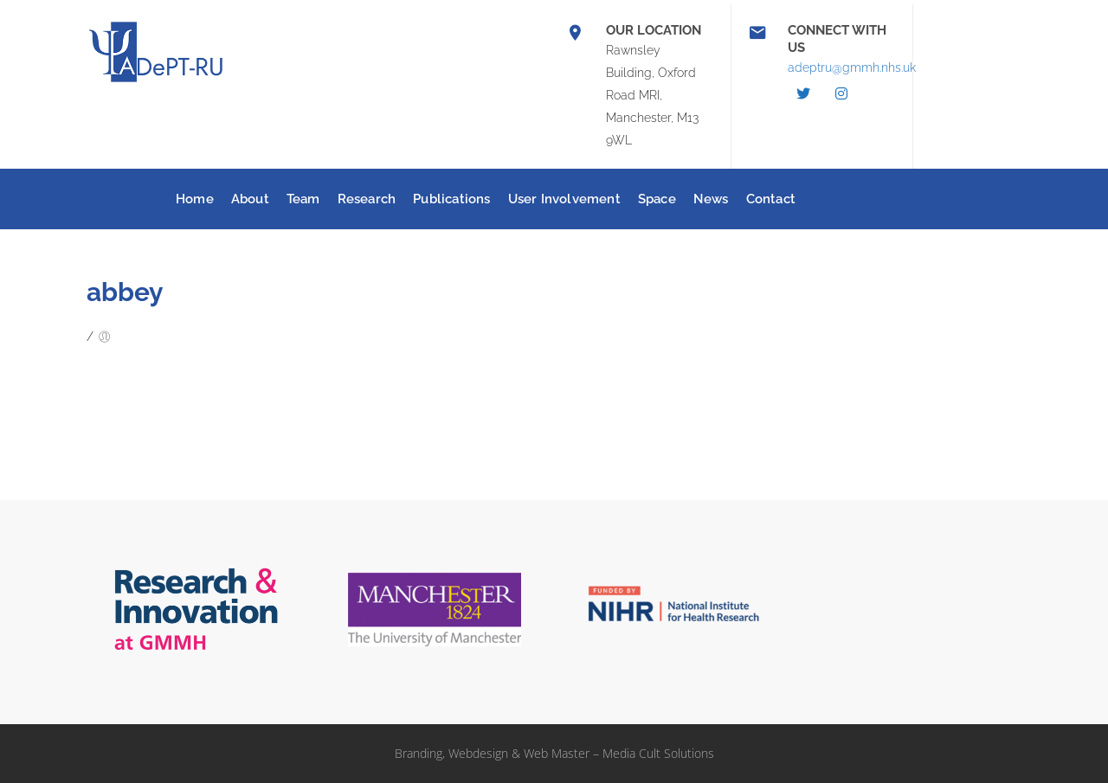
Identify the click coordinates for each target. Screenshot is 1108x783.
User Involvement (564, 199)
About (250, 199)
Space (657, 199)
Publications (451, 199)
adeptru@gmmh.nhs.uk (852, 67)
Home (195, 199)
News (711, 199)
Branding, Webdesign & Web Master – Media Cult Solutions (554, 753)
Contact (771, 199)
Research (367, 199)
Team (303, 199)
